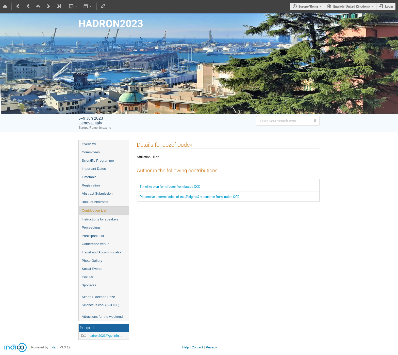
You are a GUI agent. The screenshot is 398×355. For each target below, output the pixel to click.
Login (389, 6)
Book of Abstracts (95, 202)
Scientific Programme (98, 160)
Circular (87, 277)
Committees (91, 152)
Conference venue (95, 244)
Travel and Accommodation (102, 252)
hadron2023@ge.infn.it (105, 335)
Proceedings (91, 227)
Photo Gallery (92, 261)
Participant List (93, 236)
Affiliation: (144, 157)
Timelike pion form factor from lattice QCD (170, 186)
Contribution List (94, 210)
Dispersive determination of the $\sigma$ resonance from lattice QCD (190, 196)
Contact (197, 347)
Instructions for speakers (100, 219)
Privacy (211, 347)
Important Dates (94, 169)
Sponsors (89, 285)
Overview (89, 144)
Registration (91, 185)
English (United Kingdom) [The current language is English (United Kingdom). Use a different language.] (351, 6)
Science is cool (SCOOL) (100, 305)
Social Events (92, 269)
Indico (53, 347)
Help (185, 347)
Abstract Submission (97, 193)
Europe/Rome (308, 6)
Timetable (89, 177)
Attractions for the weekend (102, 317)
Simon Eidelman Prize (98, 297)
